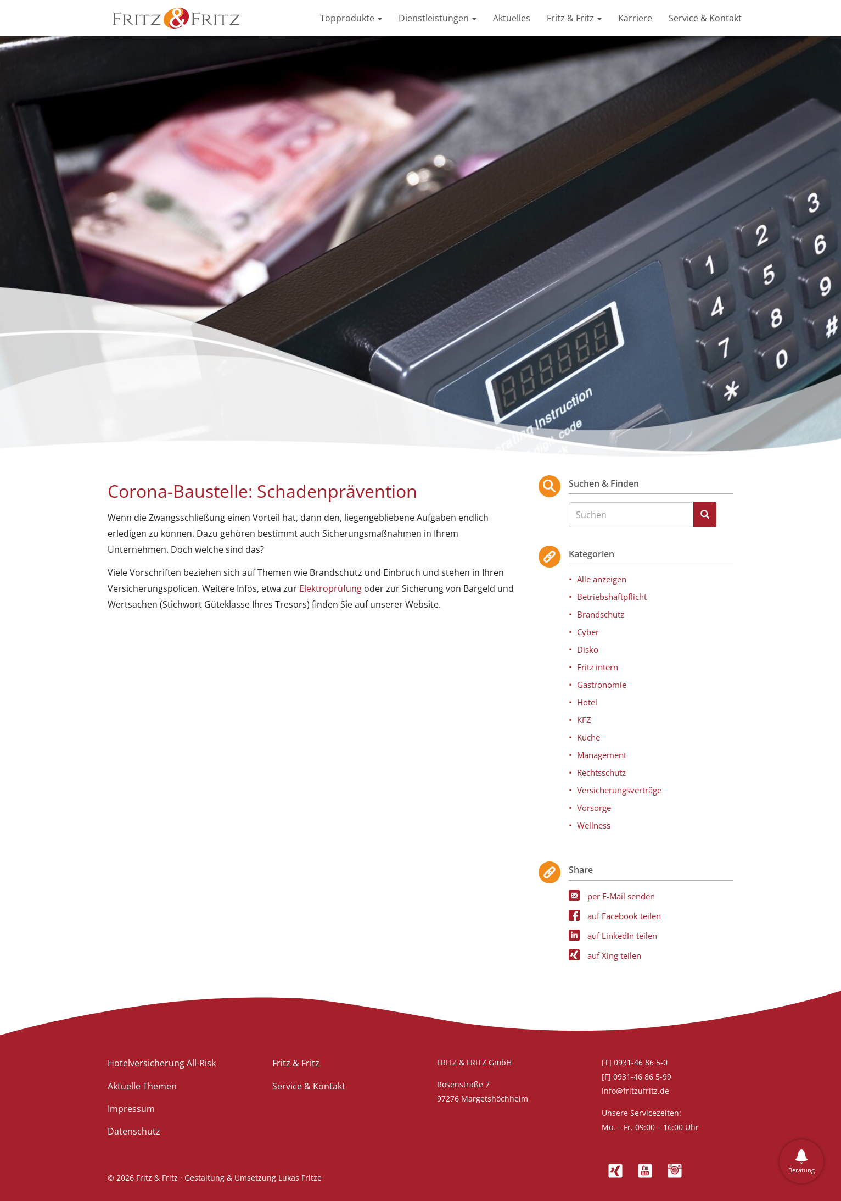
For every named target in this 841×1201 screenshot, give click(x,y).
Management (601, 754)
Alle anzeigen (601, 579)
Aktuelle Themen (142, 1086)
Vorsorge (594, 807)
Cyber (588, 631)
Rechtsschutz (601, 772)
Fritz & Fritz (574, 18)
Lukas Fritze (300, 1177)
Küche (588, 737)
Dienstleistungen (437, 18)
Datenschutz (134, 1131)
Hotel (587, 702)
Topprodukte (351, 18)
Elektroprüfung (330, 588)
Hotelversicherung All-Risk (162, 1063)
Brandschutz (600, 614)
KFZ (584, 719)
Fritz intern (597, 666)
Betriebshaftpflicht (612, 596)
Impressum (131, 1109)
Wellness (593, 825)
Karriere (635, 18)
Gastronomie (601, 684)
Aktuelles (511, 18)
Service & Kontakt (705, 18)
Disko (587, 649)
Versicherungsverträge (619, 790)
